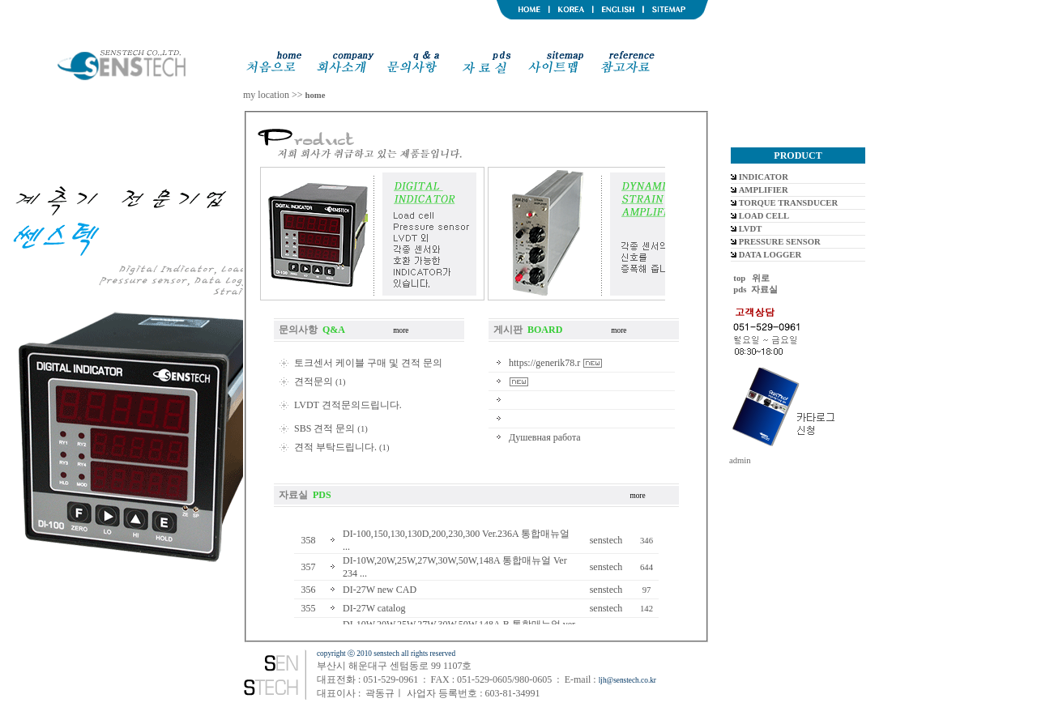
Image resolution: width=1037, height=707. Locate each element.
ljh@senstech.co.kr (627, 680)
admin (740, 460)
